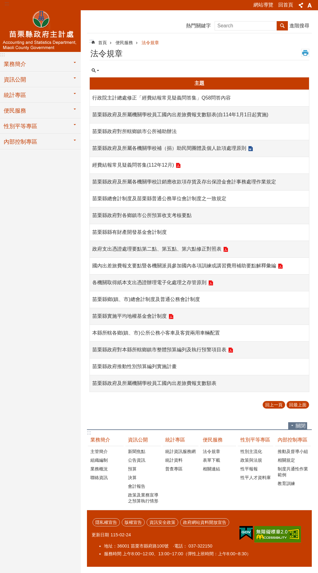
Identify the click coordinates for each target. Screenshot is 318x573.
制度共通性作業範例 (293, 471)
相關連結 (211, 468)
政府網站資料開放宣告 (204, 522)
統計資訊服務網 (180, 451)
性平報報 (249, 468)
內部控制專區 (20, 142)
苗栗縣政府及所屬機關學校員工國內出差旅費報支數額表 (154, 383)
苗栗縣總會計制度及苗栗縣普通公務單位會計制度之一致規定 (159, 198)
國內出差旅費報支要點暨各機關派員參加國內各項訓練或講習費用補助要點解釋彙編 (184, 265)
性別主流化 (251, 451)
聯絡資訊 (99, 477)
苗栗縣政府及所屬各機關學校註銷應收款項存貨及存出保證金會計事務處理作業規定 (184, 181)
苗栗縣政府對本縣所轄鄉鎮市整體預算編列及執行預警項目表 (159, 349)
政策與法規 (251, 460)
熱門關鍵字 (198, 25)
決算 (132, 477)
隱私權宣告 (106, 522)
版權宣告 (133, 522)
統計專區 (15, 95)
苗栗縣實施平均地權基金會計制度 (129, 316)
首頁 (102, 42)
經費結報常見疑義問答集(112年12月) (133, 165)
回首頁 (285, 4)
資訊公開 (15, 79)
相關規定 (286, 460)
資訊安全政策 (162, 522)
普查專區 (174, 468)
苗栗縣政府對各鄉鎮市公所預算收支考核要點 (142, 215)
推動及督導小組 (293, 451)
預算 (132, 468)
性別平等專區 (20, 126)
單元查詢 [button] (95, 70)
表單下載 (211, 460)
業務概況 (99, 468)
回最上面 (298, 404)
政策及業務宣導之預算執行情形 (143, 497)
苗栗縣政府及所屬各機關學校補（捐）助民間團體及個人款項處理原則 (169, 148)
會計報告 (136, 486)
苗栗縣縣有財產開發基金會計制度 (129, 232)
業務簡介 (15, 64)
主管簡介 (99, 451)
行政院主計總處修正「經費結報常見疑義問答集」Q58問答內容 (161, 97)
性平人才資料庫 (255, 477)
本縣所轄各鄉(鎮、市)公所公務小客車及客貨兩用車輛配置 (156, 332)
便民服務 (15, 111)
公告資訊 (136, 460)
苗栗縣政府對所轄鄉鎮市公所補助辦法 (134, 131)
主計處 (40, 30)
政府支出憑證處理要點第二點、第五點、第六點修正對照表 (156, 249)
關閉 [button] (301, 425)
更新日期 (100, 534)
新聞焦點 (136, 451)
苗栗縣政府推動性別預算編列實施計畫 (134, 366)
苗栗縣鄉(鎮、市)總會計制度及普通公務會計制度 (146, 299)
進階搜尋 (299, 25)
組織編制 (99, 460)
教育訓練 (286, 483)
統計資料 (174, 460)
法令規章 (150, 42)
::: (7, 3)
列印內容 (305, 53)
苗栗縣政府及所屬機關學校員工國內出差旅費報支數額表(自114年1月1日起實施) (180, 114)
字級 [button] (309, 5)
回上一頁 (274, 404)
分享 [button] (301, 5)
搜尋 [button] (282, 25)
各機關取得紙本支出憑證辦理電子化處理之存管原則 (149, 282)
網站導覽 (263, 4)
